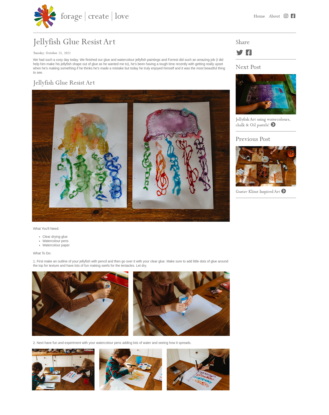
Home (260, 16)
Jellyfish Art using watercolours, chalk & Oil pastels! (263, 122)
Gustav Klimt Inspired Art (261, 191)
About (274, 16)
